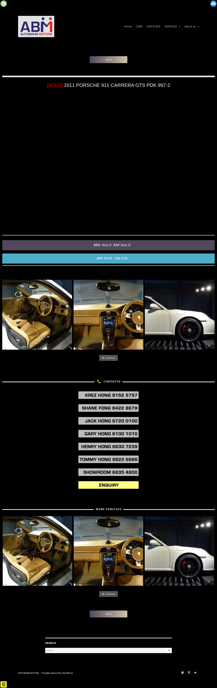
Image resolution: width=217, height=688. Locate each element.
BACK (108, 59)
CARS (139, 26)
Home (128, 26)
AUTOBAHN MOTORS (28, 673)
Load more (108, 358)
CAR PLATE (153, 26)
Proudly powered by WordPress (57, 673)
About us (190, 26)
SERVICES (171, 26)
